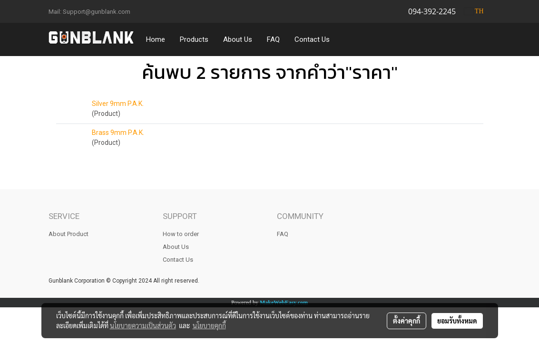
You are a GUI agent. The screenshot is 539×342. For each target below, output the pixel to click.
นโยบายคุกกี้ (209, 325)
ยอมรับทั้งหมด (457, 320)
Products (194, 39)
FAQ (273, 39)
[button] (346, 39)
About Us (237, 39)
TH (474, 11)
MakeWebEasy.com (284, 302)
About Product (68, 234)
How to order (181, 234)
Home (155, 39)
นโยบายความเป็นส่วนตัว (143, 325)
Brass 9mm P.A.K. (118, 132)
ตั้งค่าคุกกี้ (406, 320)
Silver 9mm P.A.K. (118, 103)
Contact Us (312, 39)
